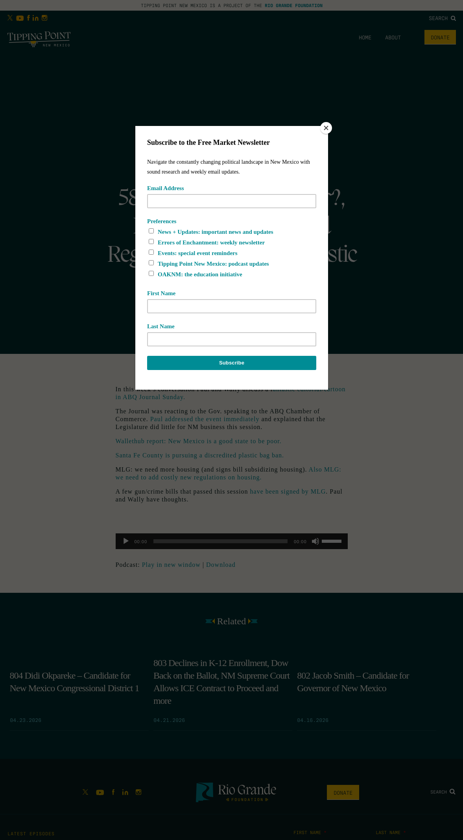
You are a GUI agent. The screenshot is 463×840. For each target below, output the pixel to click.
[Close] (326, 128)
